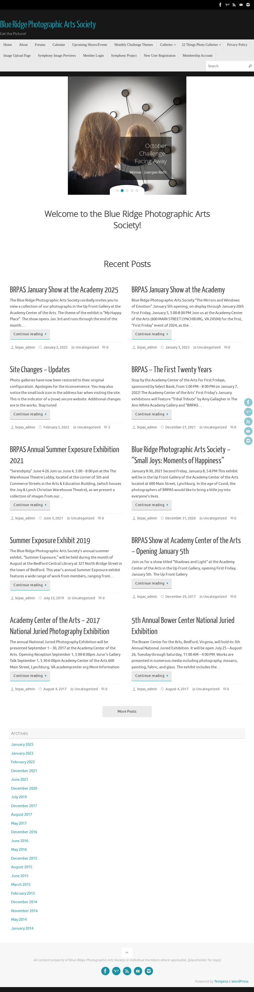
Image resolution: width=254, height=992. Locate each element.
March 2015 (20, 884)
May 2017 (19, 823)
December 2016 (24, 832)
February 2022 (23, 762)
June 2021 (19, 779)
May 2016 (19, 849)
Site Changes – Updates (40, 369)
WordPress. (240, 981)
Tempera (221, 981)
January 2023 (22, 753)
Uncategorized (87, 347)
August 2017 (21, 814)
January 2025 (22, 744)
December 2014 (24, 902)
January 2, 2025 (55, 347)
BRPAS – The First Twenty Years (172, 369)
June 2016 (19, 841)
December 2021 (24, 771)
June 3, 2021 (53, 518)
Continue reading (31, 334)
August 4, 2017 (55, 689)
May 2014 (19, 919)
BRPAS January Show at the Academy (178, 289)
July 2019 (19, 797)
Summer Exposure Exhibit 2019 (50, 540)
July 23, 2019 (53, 598)
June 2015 (19, 876)
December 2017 (24, 806)
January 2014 (22, 928)
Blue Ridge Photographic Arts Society (48, 25)
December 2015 (24, 858)
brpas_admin (25, 347)
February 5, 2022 (56, 427)
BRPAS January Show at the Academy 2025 (64, 289)
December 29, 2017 (180, 597)
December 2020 (24, 788)
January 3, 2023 (177, 347)
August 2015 (21, 867)
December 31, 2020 (180, 518)
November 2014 (24, 911)
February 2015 (23, 893)
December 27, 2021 (180, 427)
